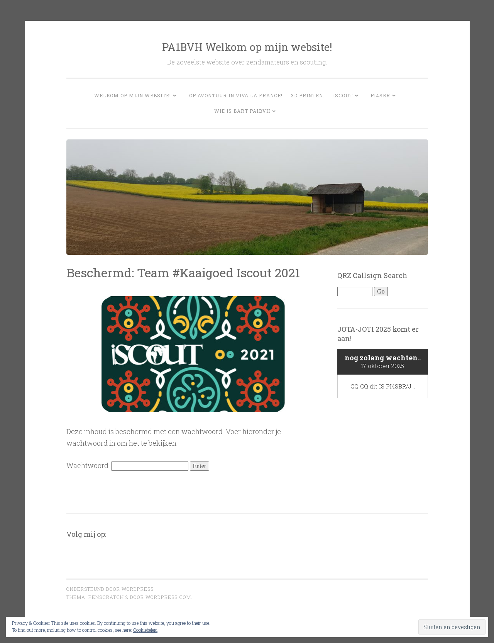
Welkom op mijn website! (132, 95)
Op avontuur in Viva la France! (236, 95)
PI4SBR (380, 95)
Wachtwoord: (127, 465)
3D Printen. (308, 95)
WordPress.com (168, 597)
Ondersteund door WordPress (110, 589)
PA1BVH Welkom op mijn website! (247, 47)
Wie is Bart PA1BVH (242, 111)
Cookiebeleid (145, 630)
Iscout (343, 95)
